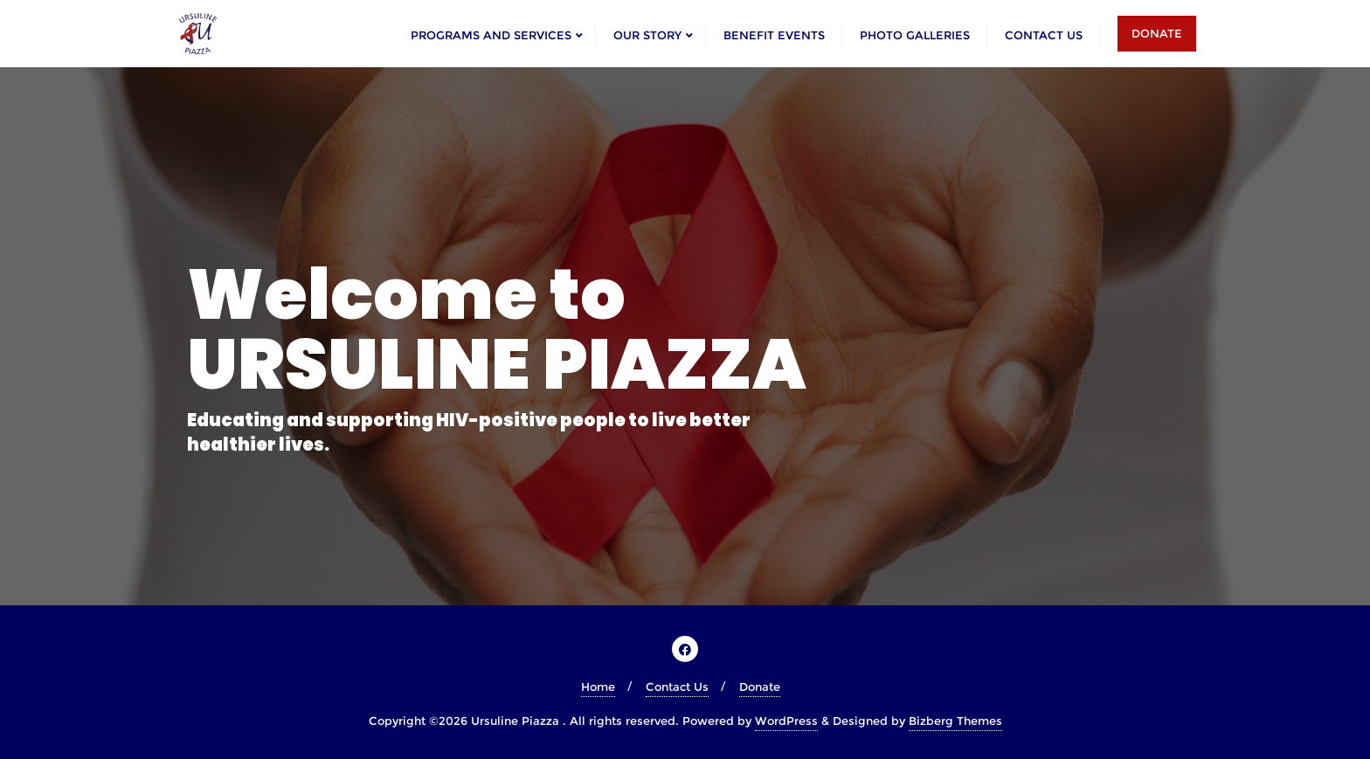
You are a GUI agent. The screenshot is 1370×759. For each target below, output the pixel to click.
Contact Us (677, 686)
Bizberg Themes (955, 721)
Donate (759, 686)
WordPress (786, 721)
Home (598, 686)
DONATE (1156, 33)
